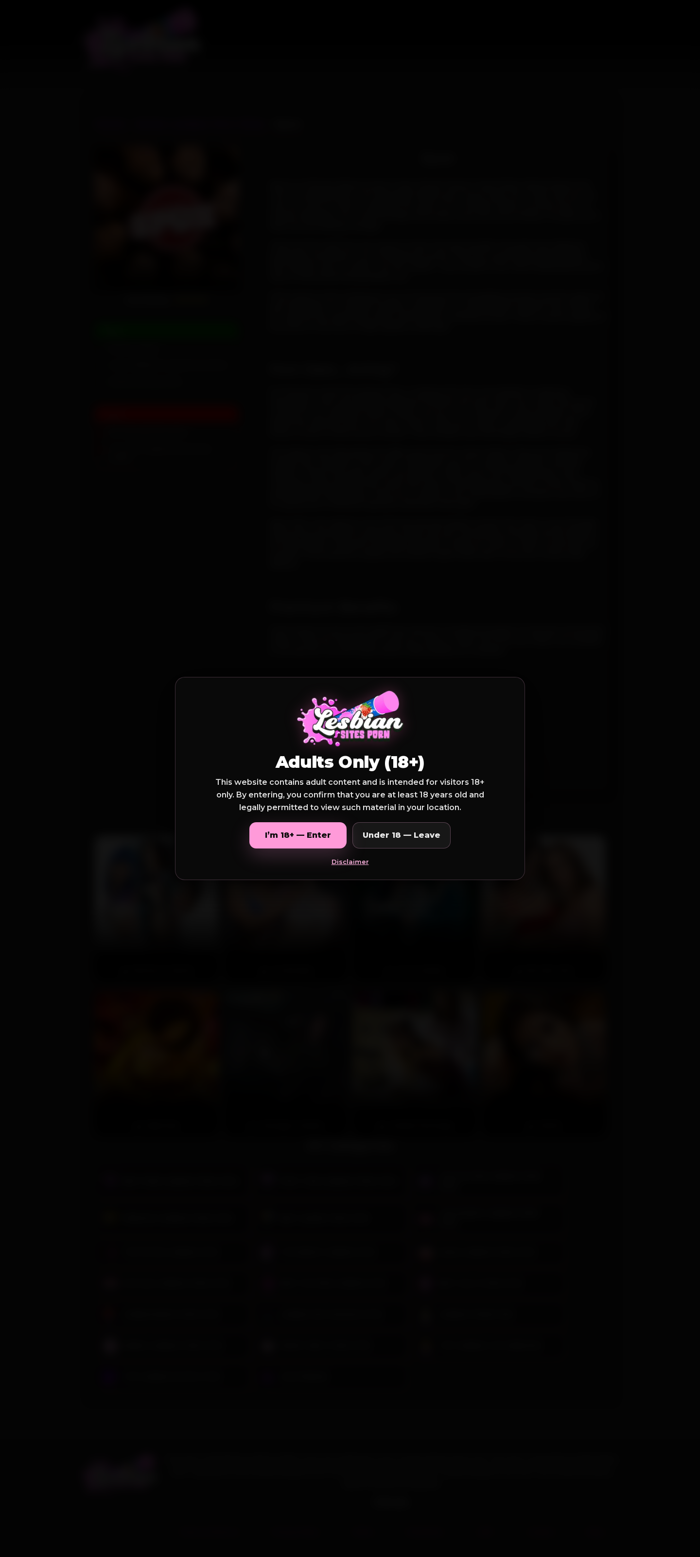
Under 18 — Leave (401, 835)
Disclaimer (350, 861)
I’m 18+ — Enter (298, 835)
